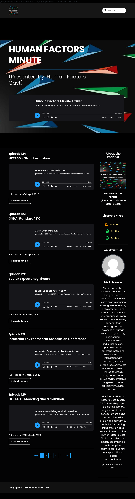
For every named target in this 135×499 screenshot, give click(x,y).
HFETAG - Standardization (29, 160)
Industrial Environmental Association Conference (47, 341)
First (36, 457)
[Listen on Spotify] (111, 237)
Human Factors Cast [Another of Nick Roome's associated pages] (113, 473)
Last (67, 457)
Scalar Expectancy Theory (29, 281)
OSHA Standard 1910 (24, 220)
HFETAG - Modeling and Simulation (36, 401)
